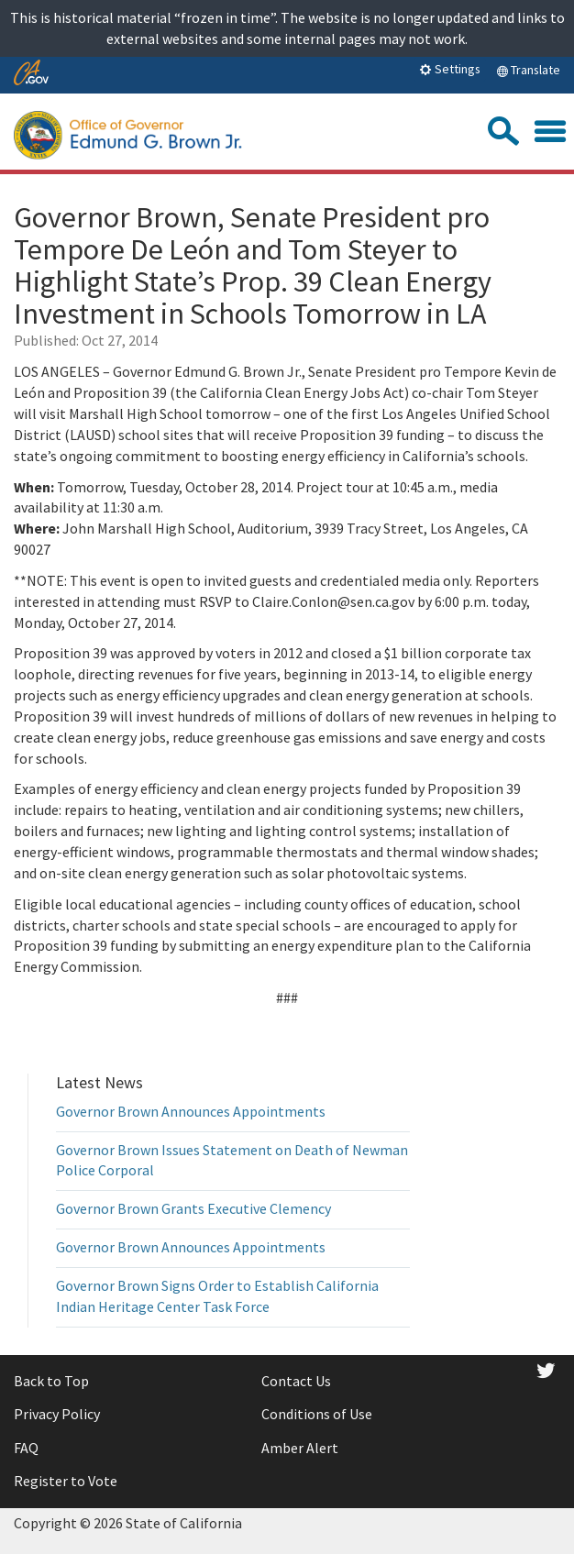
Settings (449, 69)
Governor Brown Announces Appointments (191, 1111)
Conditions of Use (316, 1414)
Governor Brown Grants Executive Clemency (193, 1208)
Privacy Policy (57, 1414)
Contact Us (296, 1381)
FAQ (26, 1447)
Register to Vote (65, 1480)
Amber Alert (299, 1447)
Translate (528, 69)
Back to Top (51, 1381)
